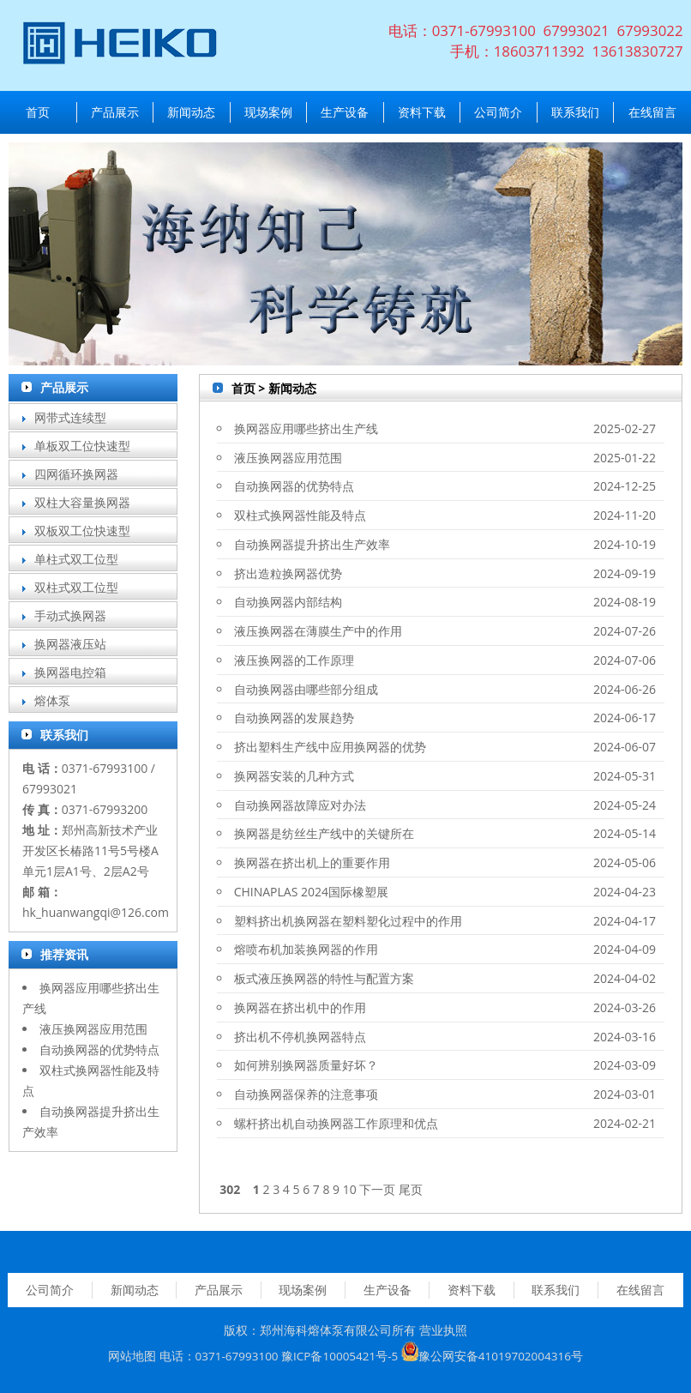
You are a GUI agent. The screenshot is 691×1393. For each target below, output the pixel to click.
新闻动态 (191, 112)
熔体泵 (52, 700)
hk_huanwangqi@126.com (95, 912)
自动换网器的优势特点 (99, 1049)
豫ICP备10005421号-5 (339, 1357)
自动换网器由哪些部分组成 (306, 689)
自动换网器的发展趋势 (294, 717)
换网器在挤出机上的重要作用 (312, 862)
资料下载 (422, 112)
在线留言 (652, 112)
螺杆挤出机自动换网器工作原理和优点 (336, 1123)
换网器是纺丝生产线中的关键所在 (324, 833)
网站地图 (132, 1357)
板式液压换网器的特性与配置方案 (324, 978)
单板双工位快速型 (82, 445)
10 (350, 1189)
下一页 (377, 1189)
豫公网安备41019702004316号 (500, 1357)
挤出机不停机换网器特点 (300, 1036)
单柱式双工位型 (76, 559)
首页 (38, 112)
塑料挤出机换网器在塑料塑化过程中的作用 (348, 921)
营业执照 (443, 1330)
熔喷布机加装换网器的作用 (306, 949)
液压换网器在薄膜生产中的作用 (318, 631)
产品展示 (115, 112)
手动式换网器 (70, 615)
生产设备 (345, 112)
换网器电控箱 (70, 672)
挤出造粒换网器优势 (288, 573)
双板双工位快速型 (82, 530)
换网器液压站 (70, 644)
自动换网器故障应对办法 (300, 805)
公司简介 (498, 112)
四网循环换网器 (76, 474)
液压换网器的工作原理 (294, 660)
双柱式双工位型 (76, 587)
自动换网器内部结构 (288, 602)
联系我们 (575, 112)
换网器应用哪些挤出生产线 (306, 428)
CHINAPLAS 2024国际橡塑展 (311, 891)
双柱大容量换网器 (82, 502)
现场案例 (268, 112)
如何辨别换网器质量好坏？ (306, 1065)
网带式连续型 (70, 417)
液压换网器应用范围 (93, 1029)
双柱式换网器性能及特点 (300, 515)
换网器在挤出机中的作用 (300, 1007)
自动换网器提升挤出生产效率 (312, 544)
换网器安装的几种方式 (294, 776)
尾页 (411, 1189)
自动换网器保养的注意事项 (306, 1094)
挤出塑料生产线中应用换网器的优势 (330, 747)
